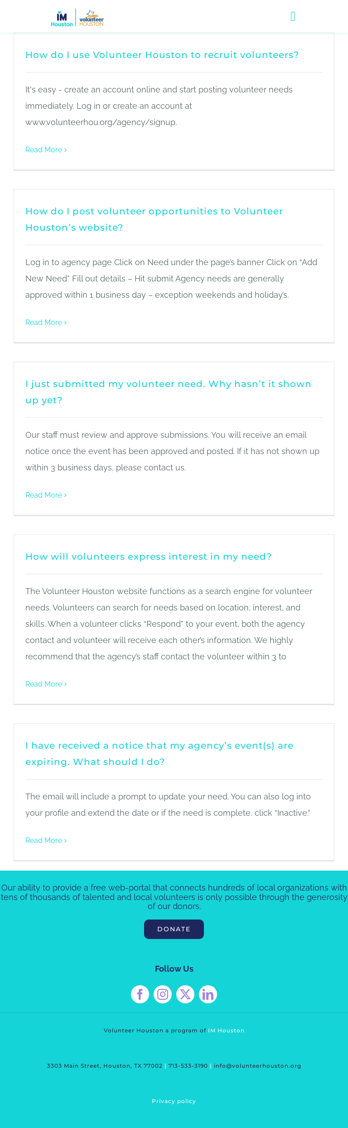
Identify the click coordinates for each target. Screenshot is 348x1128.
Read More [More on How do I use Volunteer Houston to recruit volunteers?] (43, 149)
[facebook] (140, 994)
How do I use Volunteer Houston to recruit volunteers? (162, 54)
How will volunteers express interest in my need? (148, 556)
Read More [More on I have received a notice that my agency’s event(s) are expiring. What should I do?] (43, 840)
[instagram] (163, 994)
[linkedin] (208, 994)
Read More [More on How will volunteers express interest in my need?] (43, 684)
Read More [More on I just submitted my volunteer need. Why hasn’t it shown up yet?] (43, 495)
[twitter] (185, 994)
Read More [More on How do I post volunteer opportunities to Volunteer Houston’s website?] (43, 322)
